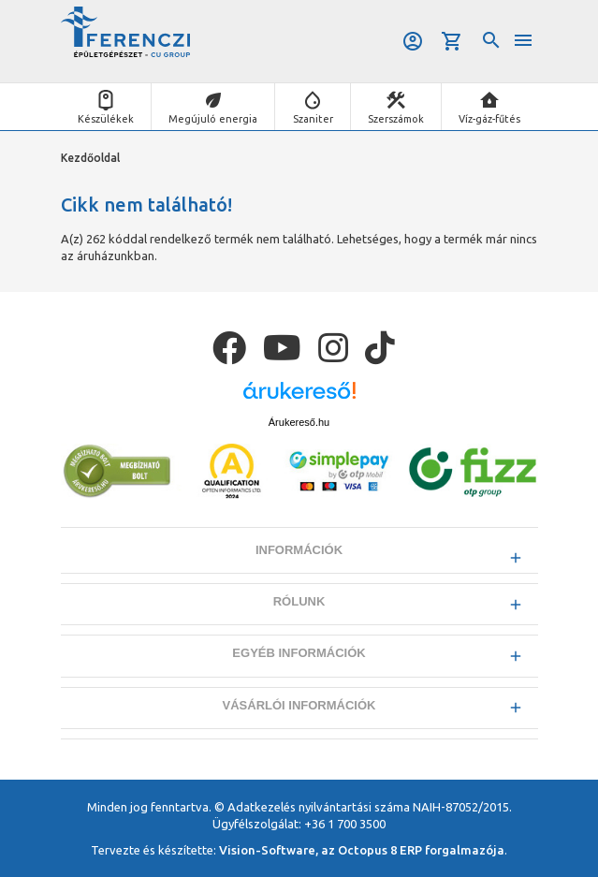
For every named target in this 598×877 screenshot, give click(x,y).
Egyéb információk (298, 653)
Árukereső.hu (299, 422)
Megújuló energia (212, 118)
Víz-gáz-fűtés (489, 118)
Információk (299, 550)
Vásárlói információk (299, 705)
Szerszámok (396, 118)
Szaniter (313, 118)
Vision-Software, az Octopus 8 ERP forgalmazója (361, 849)
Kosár (452, 41)
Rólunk (299, 601)
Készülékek (106, 118)
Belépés (412, 41)
